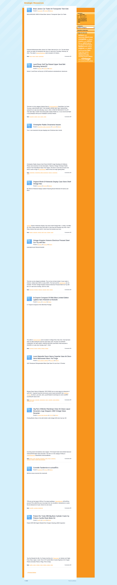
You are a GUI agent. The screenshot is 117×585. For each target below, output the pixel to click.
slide (87, 55)
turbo (52, 565)
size (88, 53)
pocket (84, 50)
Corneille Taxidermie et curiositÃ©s (45, 468)
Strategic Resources (34, 3)
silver (85, 53)
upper (45, 116)
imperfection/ (42, 169)
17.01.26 (45, 301)
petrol (80, 50)
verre (32, 401)
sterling (80, 56)
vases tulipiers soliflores (43, 360)
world (52, 232)
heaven (50, 172)
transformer (62, 283)
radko (28, 173)
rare (88, 50)
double (84, 41)
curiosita (36, 508)
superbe (50, 399)
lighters (39, 301)
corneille (31, 508)
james (33, 56)
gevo (82, 43)
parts (90, 48)
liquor (49, 458)
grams (83, 44)
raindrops (53, 458)
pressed (44, 289)
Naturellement (58, 501)
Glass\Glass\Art (31, 455)
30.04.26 (45, 68)
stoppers (29, 459)
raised (35, 116)
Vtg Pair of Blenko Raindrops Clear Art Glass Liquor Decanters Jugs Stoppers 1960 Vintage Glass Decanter (51, 411)
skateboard (82, 55)
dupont (35, 348)
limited (46, 348)
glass (46, 458)
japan (90, 44)
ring (79, 52)
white (79, 61)
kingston (36, 289)
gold (79, 44)
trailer (37, 56)
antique (81, 35)
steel (48, 289)
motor (41, 565)
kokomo (40, 289)
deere (90, 39)
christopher (32, 172)
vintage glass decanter (43, 415)
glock (89, 43)
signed (80, 53)
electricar (40, 244)
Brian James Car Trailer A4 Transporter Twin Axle (51, 9)
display (31, 232)
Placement (56, 558)
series (41, 116)
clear (34, 458)
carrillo (39, 520)
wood (83, 61)
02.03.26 (45, 185)
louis (33, 399)
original (39, 232)
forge (31, 399)
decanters (42, 458)
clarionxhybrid (37, 340)
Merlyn (51, 10)
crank (34, 565)
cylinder (38, 565)
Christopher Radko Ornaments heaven (47, 125)
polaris (48, 565)
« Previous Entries (31, 572)
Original (29, 225)
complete (82, 39)
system (86, 56)
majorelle (37, 399)
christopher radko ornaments (44, 126)
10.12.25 (51, 415)
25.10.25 (44, 520)
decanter (38, 458)
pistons (44, 565)
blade (91, 37)
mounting (40, 68)
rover (39, 116)
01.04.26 (54, 126)
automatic (81, 37)
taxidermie (40, 469)
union (79, 59)
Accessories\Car (53, 106)
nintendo (40, 185)
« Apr (79, 23)
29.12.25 (52, 360)
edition (39, 348)
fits (79, 43)
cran (88, 39)
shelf (43, 232)
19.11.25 (46, 469)
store (45, 232)
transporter (40, 10)
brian (31, 56)
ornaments (54, 172)
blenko (31, 458)
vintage (48, 232)
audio (85, 35)
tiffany (90, 56)
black (87, 37)
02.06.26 (46, 10)
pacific (86, 48)
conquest (32, 348)
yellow (91, 61)
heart (86, 44)
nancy (46, 399)
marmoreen (42, 399)
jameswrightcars (41, 53)
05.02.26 (45, 244)
